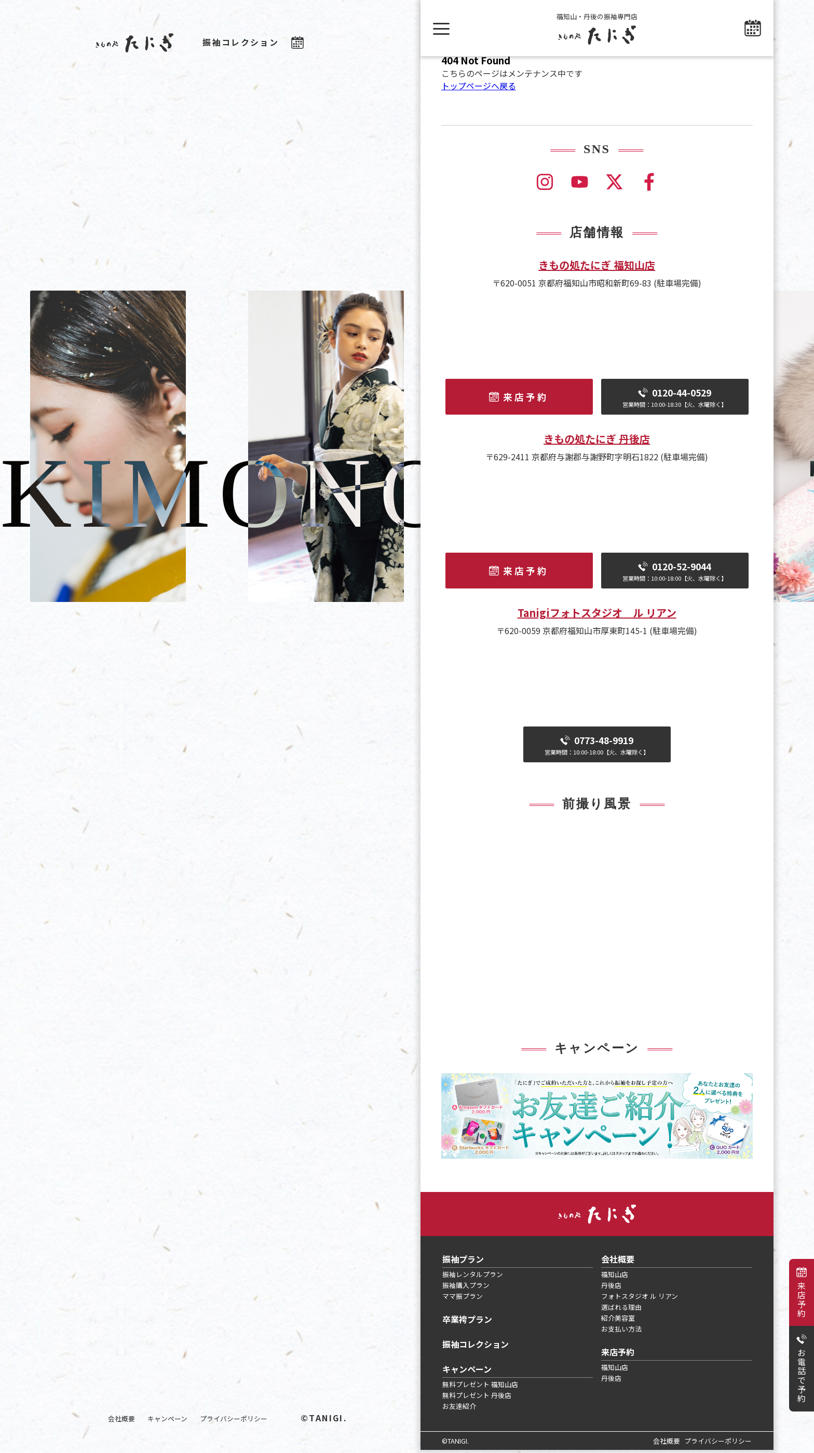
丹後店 (611, 1288)
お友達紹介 (459, 1409)
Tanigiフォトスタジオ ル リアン (597, 615)
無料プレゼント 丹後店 (476, 1398)
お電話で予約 (801, 1375)
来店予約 (801, 1299)
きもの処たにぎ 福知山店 (596, 268)
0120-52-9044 (675, 574)
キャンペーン (167, 1418)
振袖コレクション (240, 42)
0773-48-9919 (597, 748)
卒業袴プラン (467, 1322)
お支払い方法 (621, 1332)
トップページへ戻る (478, 89)
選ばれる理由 (621, 1310)
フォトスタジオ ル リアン (639, 1299)
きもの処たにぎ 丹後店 (597, 441)
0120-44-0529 (675, 400)
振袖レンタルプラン (472, 1277)
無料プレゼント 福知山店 (480, 1387)
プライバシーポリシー (233, 1418)
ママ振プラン (462, 1299)
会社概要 (121, 1418)
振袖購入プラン (466, 1288)
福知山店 (614, 1277)
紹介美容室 (618, 1321)
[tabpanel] (597, 1119)
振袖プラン (463, 1262)
